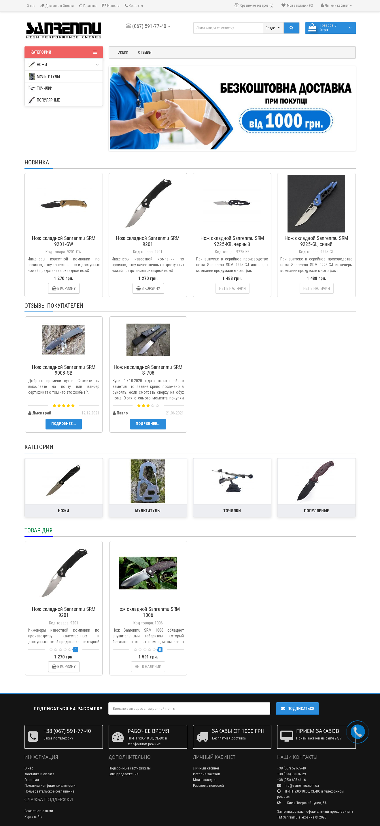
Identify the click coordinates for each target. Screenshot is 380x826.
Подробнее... (63, 423)
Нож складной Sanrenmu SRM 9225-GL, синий (316, 241)
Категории (64, 52)
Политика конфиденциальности (49, 785)
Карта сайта (33, 816)
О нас (30, 6)
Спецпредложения (124, 774)
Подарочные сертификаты (130, 768)
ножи (63, 64)
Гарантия (88, 5)
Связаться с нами (38, 811)
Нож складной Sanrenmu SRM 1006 (148, 612)
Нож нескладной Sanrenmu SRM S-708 (148, 370)
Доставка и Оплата (57, 5)
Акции (123, 52)
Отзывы (145, 52)
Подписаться (297, 708)
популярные (44, 100)
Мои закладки (204, 780)
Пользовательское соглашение (49, 791)
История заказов (206, 774)
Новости (111, 5)
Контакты (134, 5)
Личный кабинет (206, 768)
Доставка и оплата (39, 774)
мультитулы (44, 76)
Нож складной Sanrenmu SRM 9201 (147, 241)
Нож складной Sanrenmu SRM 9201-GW (63, 241)
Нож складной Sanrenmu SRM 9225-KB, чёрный (232, 241)
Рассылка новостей (208, 785)
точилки (40, 88)
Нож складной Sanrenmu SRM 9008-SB (63, 370)
